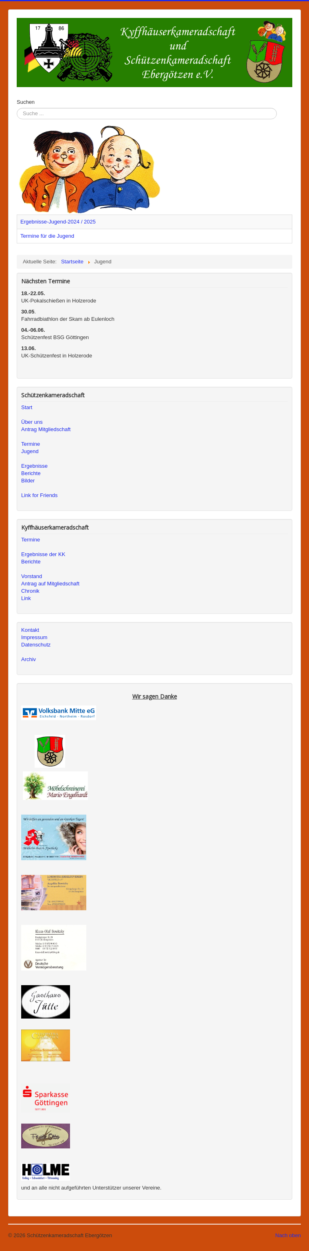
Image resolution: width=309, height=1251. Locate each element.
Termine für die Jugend (47, 236)
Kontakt (30, 630)
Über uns (32, 422)
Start (26, 407)
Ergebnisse (34, 466)
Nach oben (288, 1235)
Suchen (26, 102)
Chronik (30, 591)
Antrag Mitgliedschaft (45, 429)
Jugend (30, 451)
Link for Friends (39, 495)
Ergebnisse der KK (43, 554)
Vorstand (31, 576)
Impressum (34, 637)
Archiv (28, 659)
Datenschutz (35, 645)
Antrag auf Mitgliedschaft (50, 584)
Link (26, 598)
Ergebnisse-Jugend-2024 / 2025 (58, 222)
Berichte (31, 473)
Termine (30, 444)
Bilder (28, 481)
